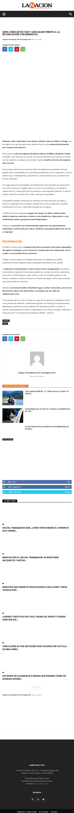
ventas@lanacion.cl (41, 784)
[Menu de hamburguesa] (4, 14)
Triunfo (54, 812)
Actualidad (43, 812)
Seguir (67, 487)
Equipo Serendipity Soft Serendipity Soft (17, 39)
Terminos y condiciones (27, 812)
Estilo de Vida (7, 404)
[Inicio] (37, 756)
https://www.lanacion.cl (37, 376)
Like (68, 482)
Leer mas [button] (37, 687)
